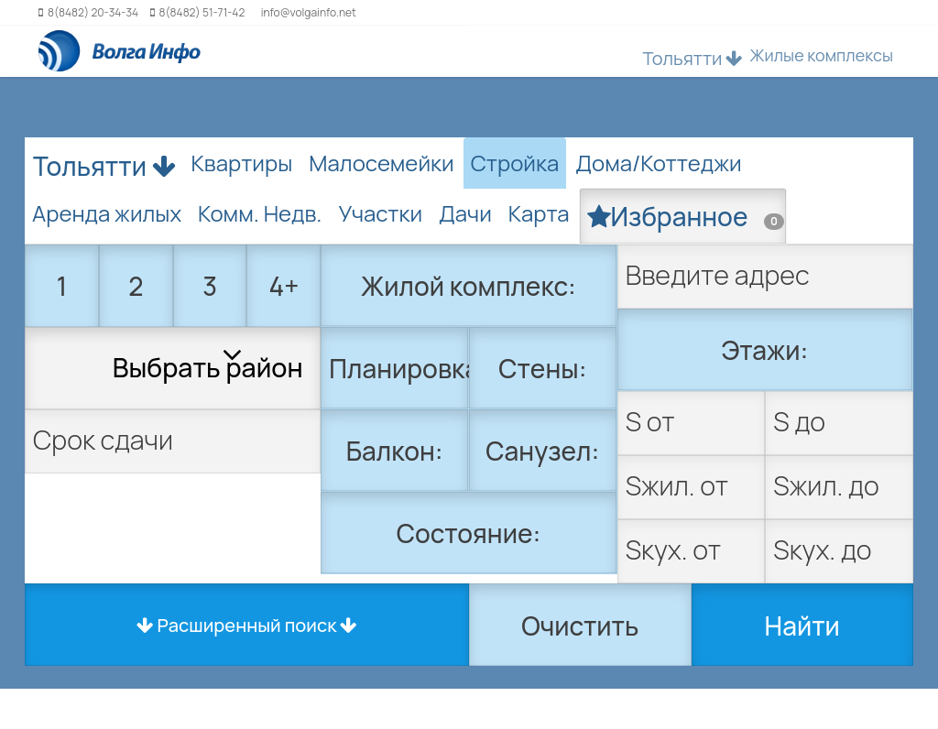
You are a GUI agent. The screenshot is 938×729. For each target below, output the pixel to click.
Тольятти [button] (692, 58)
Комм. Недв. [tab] (260, 213)
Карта (539, 213)
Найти (802, 625)
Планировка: (399, 368)
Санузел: (542, 450)
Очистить (579, 625)
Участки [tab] (380, 213)
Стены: (542, 368)
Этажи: (764, 349)
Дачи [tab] (465, 213)
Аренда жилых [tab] (106, 213)
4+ (284, 285)
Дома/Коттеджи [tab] (658, 162)
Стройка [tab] (515, 162)
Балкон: (394, 450)
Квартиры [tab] (242, 162)
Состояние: (469, 533)
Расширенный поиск (247, 625)
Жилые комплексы (821, 55)
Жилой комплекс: (468, 285)
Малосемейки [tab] (381, 162)
